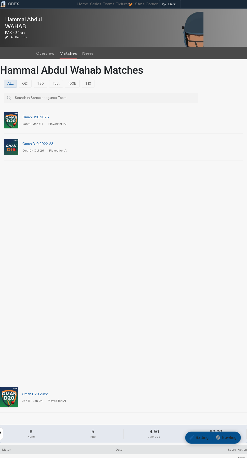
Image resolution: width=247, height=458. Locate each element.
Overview (45, 53)
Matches (68, 53)
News (87, 53)
